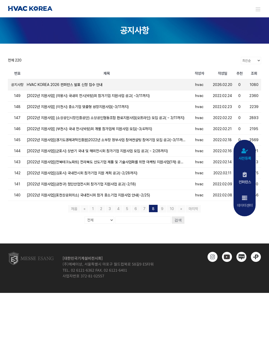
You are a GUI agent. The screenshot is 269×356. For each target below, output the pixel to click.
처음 (74, 209)
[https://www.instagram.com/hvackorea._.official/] (211, 257)
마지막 (193, 209)
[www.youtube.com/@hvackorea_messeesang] (226, 257)
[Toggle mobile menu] (258, 9)
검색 (178, 220)
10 (172, 209)
